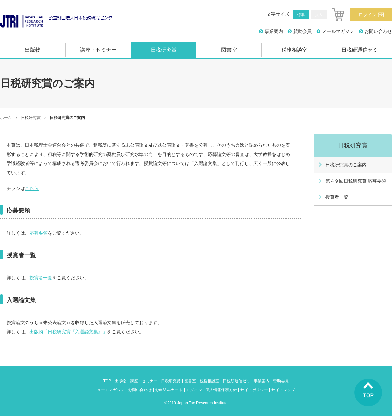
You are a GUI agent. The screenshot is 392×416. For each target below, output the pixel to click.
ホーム (6, 117)
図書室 (229, 50)
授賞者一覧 (40, 277)
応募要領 (38, 233)
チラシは (16, 188)
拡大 (319, 14)
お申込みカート (169, 390)
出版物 (33, 50)
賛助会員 (302, 31)
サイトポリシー (254, 390)
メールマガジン (338, 31)
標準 (301, 14)
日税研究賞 (164, 50)
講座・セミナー (98, 50)
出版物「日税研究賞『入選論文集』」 (68, 331)
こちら (32, 188)
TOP (107, 381)
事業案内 (274, 31)
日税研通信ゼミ (359, 50)
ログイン (367, 14)
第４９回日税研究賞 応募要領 (355, 181)
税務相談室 (294, 50)
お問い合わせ (378, 31)
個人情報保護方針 (221, 390)
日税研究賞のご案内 (346, 164)
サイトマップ (283, 390)
